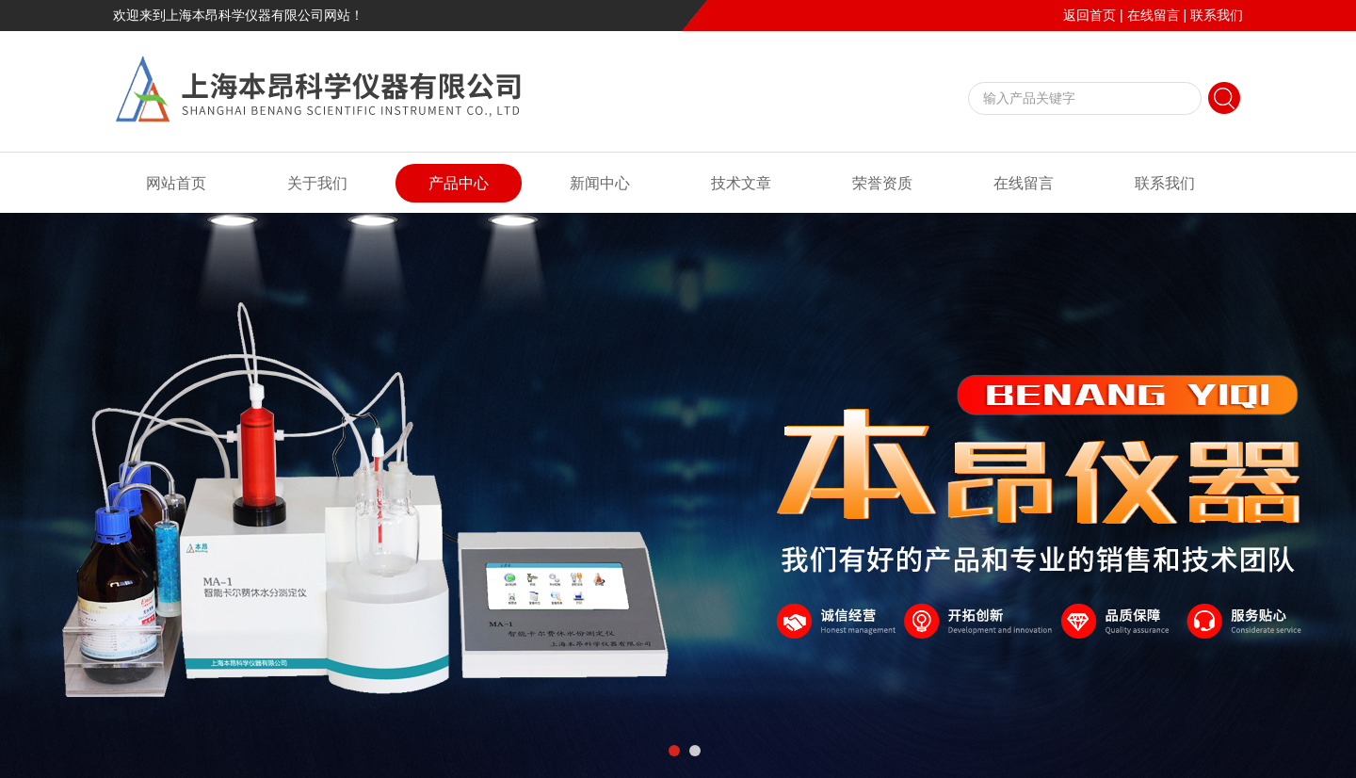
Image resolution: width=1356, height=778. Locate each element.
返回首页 (1089, 15)
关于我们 (317, 183)
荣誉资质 (882, 183)
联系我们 (1216, 15)
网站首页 (176, 183)
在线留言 (1153, 15)
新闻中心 (600, 183)
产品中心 (458, 183)
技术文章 (741, 183)
